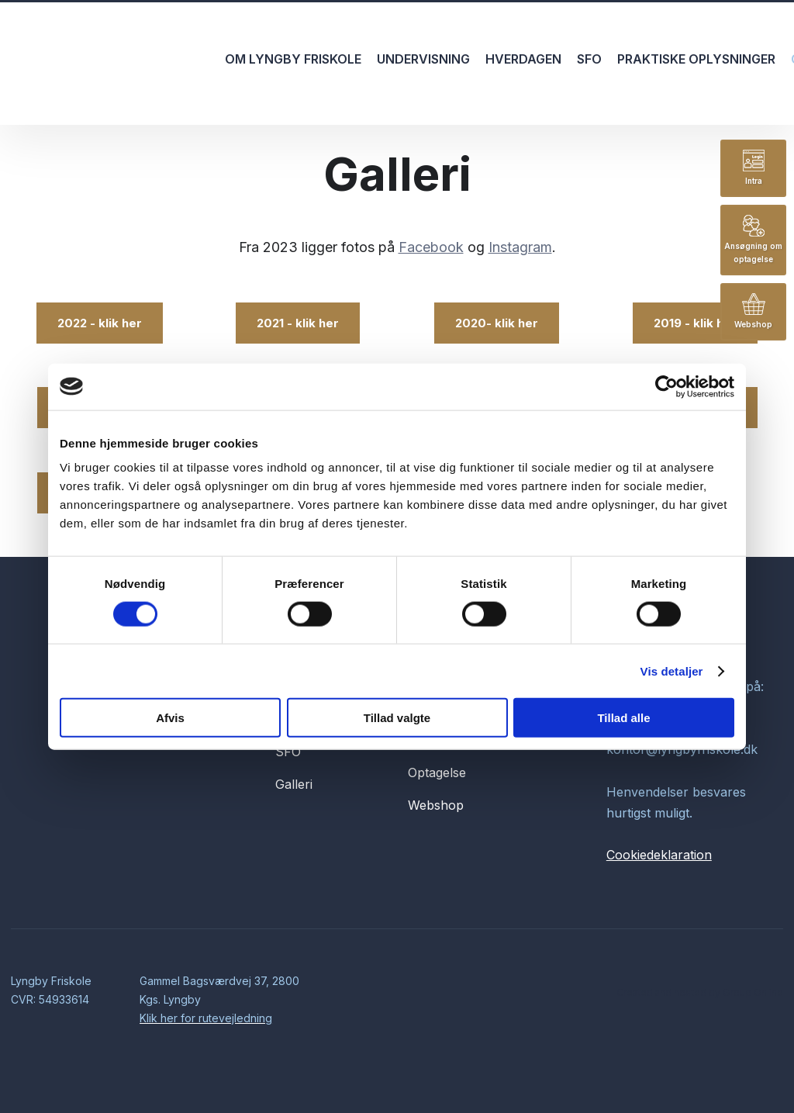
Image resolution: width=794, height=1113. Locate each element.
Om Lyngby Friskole (293, 59)
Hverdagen (523, 59)
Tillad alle (623, 717)
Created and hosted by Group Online (699, 992)
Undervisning (423, 59)
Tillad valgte (397, 717)
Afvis (170, 717)
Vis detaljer (671, 670)
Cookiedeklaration (659, 854)
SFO (589, 59)
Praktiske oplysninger (696, 59)
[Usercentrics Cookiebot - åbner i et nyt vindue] (666, 386)
